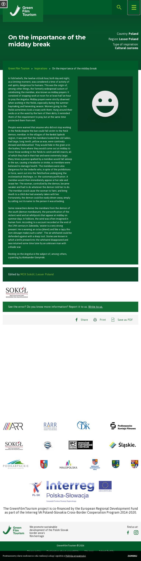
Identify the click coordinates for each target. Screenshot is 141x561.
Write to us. (95, 306)
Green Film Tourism (19, 68)
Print (103, 319)
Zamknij (132, 556)
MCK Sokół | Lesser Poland (37, 274)
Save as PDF (125, 319)
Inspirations (40, 68)
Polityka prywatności (76, 556)
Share (84, 319)
